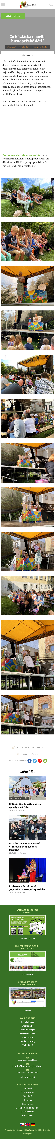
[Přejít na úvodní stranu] (27, 4)
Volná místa (27, 1037)
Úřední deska (27, 1026)
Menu (3, 4)
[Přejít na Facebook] (27, 997)
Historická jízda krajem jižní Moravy (28, 1066)
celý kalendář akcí (27, 1077)
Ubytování (27, 1100)
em (45, 761)
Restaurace (27, 1104)
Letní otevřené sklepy (27, 1060)
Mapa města (27, 1115)
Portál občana (27, 1022)
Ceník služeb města (27, 1033)
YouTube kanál (27, 974)
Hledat (51, 4)
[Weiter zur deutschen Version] (33, 1124)
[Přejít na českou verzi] (22, 1124)
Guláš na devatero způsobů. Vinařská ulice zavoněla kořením (25, 846)
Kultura (30, 56)
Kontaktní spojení (27, 1029)
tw (34, 761)
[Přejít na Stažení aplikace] (27, 925)
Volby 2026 (27, 1045)
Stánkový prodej (27, 1041)
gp (40, 761)
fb (29, 761)
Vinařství (27, 1088)
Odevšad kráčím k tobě (27, 1072)
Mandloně (27, 1096)
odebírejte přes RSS (29, 754)
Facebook (27, 1010)
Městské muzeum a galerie (28, 1108)
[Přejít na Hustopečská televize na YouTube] (27, 961)
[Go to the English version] (27, 1124)
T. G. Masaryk (27, 1092)
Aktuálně (13, 16)
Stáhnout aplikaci (27, 938)
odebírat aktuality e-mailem (29, 748)
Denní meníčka (27, 1111)
